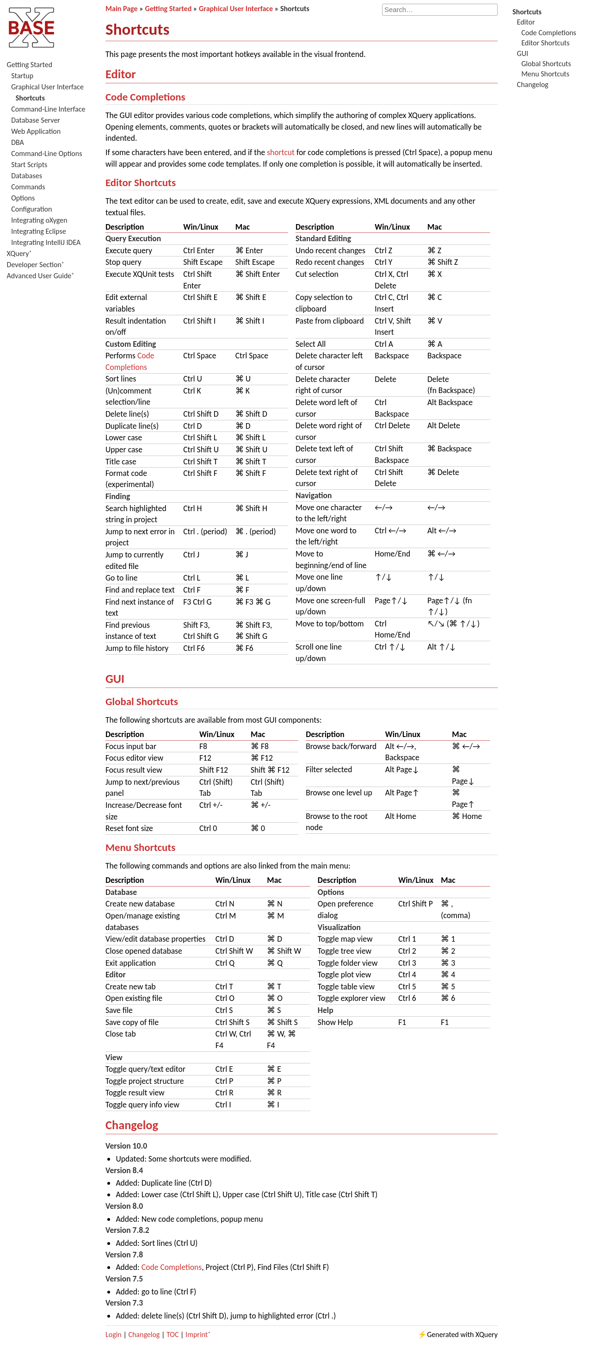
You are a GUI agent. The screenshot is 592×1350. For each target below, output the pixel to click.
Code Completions (145, 96)
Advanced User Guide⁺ (40, 275)
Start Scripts (29, 164)
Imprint (196, 1334)
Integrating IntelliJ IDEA (45, 242)
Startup (22, 75)
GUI (114, 678)
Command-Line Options (46, 153)
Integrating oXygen (39, 220)
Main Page (121, 8)
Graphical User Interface (47, 86)
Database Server (35, 120)
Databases (26, 175)
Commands (28, 186)
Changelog (131, 1125)
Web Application (36, 131)
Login (113, 1334)
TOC (172, 1334)
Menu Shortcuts (140, 847)
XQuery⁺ (19, 253)
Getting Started (30, 64)
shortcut (281, 152)
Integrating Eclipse (38, 231)
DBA (17, 142)
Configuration (31, 209)
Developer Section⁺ (35, 264)
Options (23, 198)
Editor (120, 74)
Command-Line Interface (48, 109)
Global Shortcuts (141, 701)
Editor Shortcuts (140, 182)
